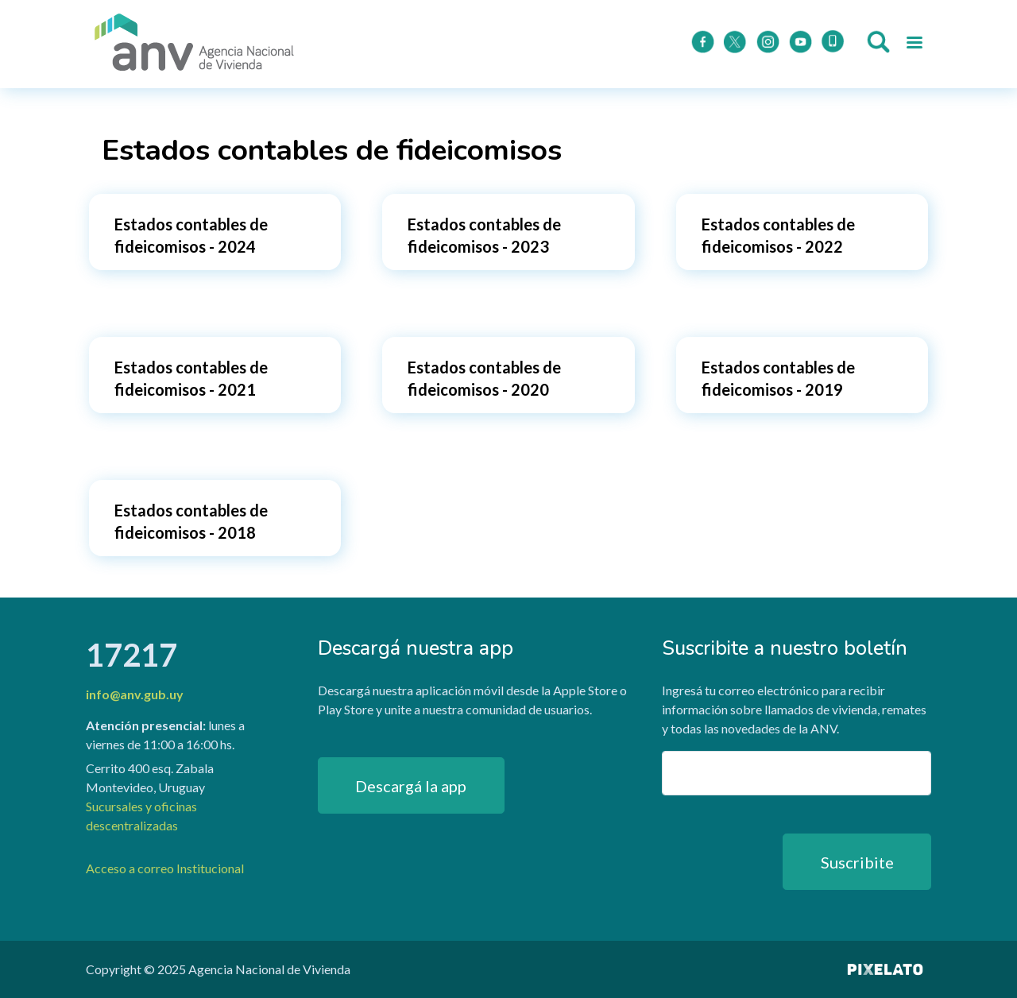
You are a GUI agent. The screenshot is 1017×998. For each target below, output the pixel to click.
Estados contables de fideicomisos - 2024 (191, 235)
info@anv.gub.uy (135, 694)
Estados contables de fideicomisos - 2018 (191, 521)
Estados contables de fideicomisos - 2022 (778, 235)
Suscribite (857, 862)
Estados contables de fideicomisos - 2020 (484, 378)
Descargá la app (410, 785)
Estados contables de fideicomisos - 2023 (484, 235)
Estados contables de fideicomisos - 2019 (778, 378)
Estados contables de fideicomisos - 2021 (191, 378)
